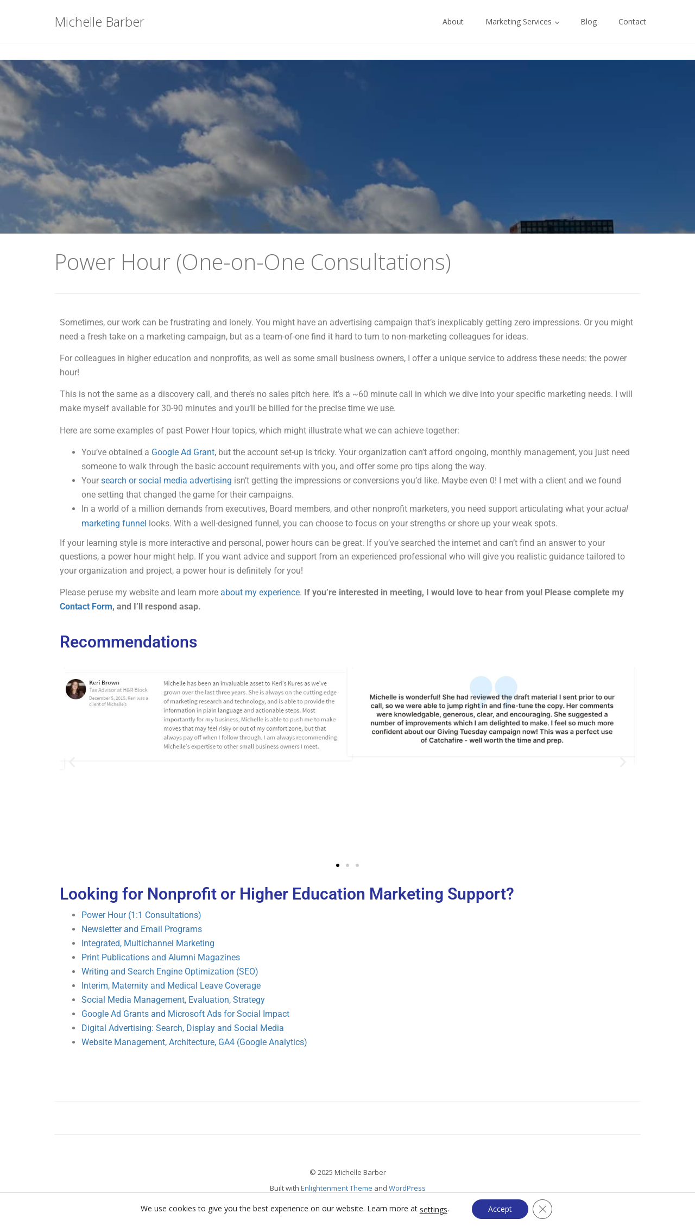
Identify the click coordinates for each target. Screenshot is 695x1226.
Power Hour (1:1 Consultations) (141, 915)
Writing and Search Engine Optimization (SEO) (169, 971)
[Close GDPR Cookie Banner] (542, 1209)
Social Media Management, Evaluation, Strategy (173, 1000)
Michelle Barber (99, 21)
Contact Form (86, 606)
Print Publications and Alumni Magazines (160, 957)
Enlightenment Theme (336, 1188)
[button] (72, 762)
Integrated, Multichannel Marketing (147, 943)
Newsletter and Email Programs (141, 929)
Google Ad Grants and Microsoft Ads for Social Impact (185, 1014)
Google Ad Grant (182, 452)
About (453, 21)
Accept (500, 1209)
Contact (632, 21)
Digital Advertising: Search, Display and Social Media (182, 1028)
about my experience (260, 592)
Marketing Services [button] (522, 21)
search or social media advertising (166, 480)
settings (433, 1210)
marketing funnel (114, 523)
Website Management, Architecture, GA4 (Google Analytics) (194, 1042)
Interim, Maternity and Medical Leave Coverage (171, 985)
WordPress (407, 1188)
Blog (588, 21)
